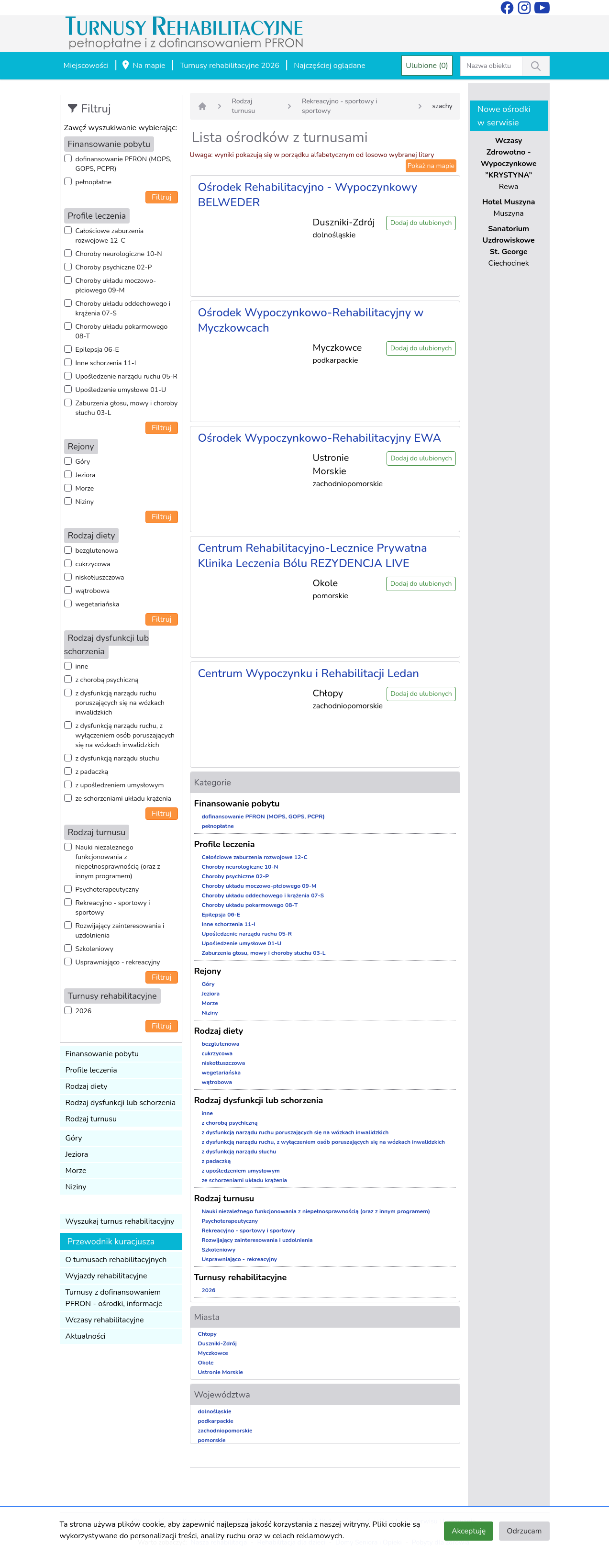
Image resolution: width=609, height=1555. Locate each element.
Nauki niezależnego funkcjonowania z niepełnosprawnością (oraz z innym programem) (118, 862)
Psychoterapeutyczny (107, 889)
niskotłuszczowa (100, 577)
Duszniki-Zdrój (217, 1343)
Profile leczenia (91, 1070)
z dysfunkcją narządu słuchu (117, 758)
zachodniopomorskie (225, 1430)
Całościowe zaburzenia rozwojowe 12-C (110, 235)
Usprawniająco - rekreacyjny (118, 962)
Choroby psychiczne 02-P (114, 267)
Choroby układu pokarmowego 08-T (122, 331)
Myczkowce (213, 1353)
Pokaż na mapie (431, 165)
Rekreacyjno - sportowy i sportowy (113, 907)
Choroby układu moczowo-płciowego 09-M (116, 285)
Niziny (85, 501)
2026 (84, 1011)
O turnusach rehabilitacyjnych (116, 1259)
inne (82, 666)
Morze (85, 488)
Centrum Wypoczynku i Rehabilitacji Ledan (308, 673)
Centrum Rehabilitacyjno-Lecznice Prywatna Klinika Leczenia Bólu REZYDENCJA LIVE (312, 555)
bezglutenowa (97, 550)
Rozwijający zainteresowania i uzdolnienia (120, 930)
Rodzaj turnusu (91, 1119)
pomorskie (212, 1440)
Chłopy (207, 1334)
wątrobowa (93, 590)
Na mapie (143, 66)
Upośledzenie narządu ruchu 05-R (126, 376)
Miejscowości (86, 65)
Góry (83, 461)
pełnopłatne (94, 182)
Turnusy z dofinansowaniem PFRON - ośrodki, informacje (114, 1298)
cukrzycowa (93, 564)
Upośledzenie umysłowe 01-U (121, 389)
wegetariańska (98, 604)
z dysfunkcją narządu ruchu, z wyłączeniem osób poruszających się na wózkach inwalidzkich (125, 735)
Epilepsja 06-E (97, 349)
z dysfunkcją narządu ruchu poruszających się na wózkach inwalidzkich (120, 703)
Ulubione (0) (427, 65)
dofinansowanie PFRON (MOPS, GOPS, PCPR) (124, 164)
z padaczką (92, 771)
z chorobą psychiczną (107, 679)
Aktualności (86, 1336)
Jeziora (86, 475)
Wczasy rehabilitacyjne (105, 1320)
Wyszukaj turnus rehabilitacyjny (120, 1221)
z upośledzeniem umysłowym (120, 785)
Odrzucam (524, 1531)
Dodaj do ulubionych (421, 222)
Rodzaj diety (87, 1086)
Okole (206, 1362)
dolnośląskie (215, 1411)
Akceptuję (469, 1531)
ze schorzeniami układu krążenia (123, 798)
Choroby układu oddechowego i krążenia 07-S (123, 308)
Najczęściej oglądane (329, 65)
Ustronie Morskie (220, 1372)
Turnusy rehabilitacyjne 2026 (229, 65)
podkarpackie (215, 1421)
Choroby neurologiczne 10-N (119, 253)
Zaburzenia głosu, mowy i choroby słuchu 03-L (127, 408)
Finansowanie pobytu (102, 1054)
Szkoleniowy (94, 948)
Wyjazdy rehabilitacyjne (106, 1276)
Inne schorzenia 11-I (106, 363)
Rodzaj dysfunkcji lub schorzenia (121, 1102)
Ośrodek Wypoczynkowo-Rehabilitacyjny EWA (320, 438)
